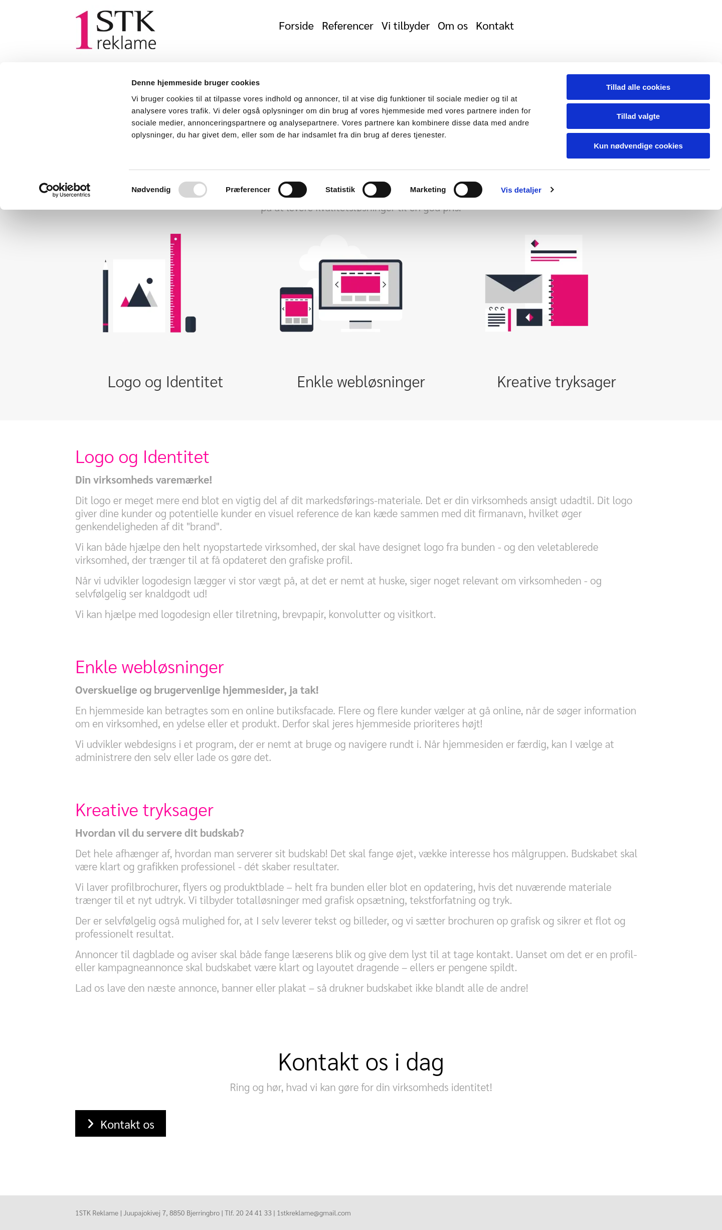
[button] (120, 1123)
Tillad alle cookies (638, 25)
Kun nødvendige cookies (638, 83)
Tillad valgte (638, 54)
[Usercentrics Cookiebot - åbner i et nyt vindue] (65, 127)
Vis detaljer (521, 127)
